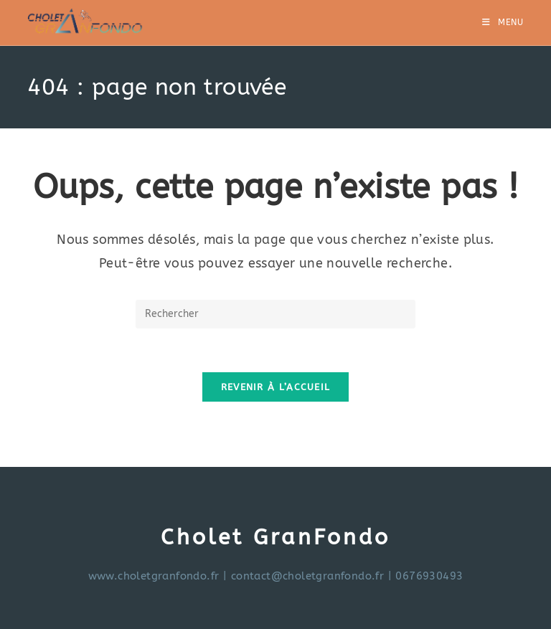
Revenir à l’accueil (276, 387)
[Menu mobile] (503, 22)
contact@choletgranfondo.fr (307, 575)
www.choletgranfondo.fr (154, 575)
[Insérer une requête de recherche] (275, 314)
